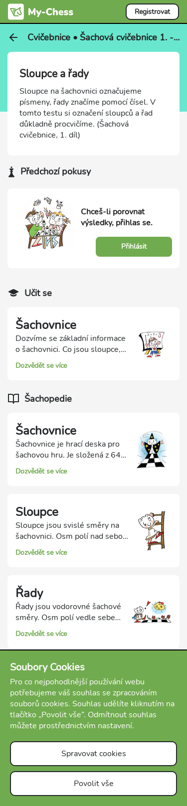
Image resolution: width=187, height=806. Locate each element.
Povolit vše (94, 783)
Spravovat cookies (93, 753)
